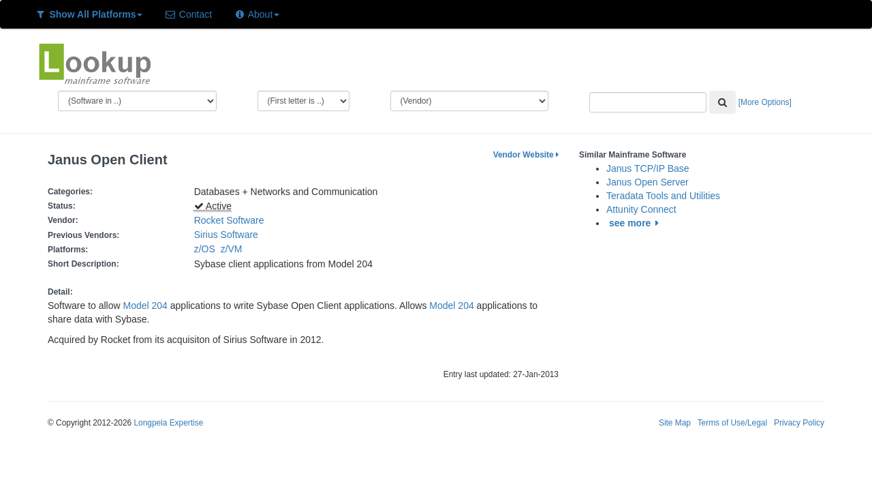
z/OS (207, 248)
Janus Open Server (647, 182)
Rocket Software (229, 220)
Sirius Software (226, 234)
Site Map (675, 423)
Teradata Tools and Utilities (663, 195)
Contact (188, 14)
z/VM (234, 248)
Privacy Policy (799, 423)
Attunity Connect (641, 209)
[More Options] (765, 102)
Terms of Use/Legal (732, 423)
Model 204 (145, 305)
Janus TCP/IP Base (647, 168)
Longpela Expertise (168, 423)
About (256, 14)
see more (636, 223)
